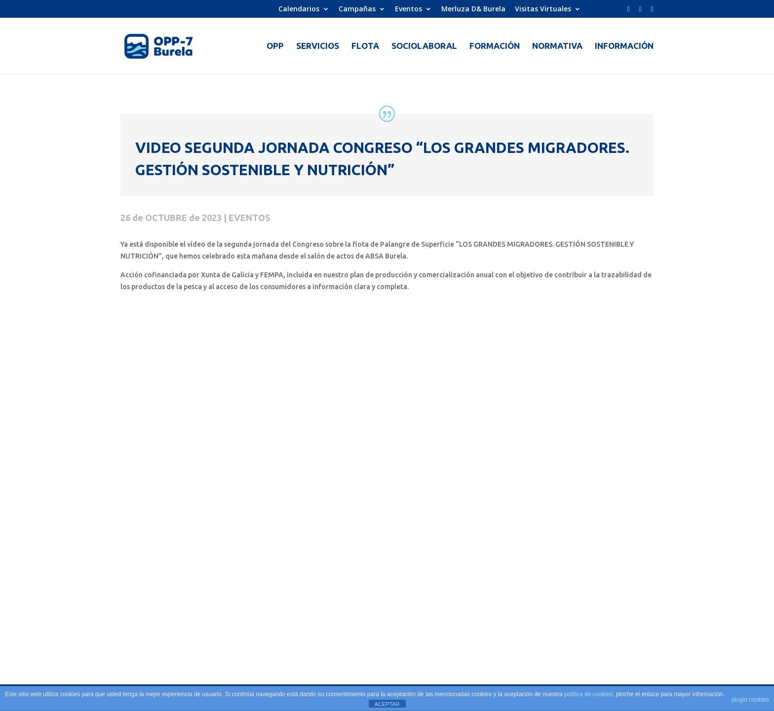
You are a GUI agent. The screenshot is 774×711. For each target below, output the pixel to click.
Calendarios (298, 9)
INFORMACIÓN (624, 46)
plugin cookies (750, 699)
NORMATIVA (557, 46)
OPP (275, 46)
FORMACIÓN (494, 46)
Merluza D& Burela (473, 9)
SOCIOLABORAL (424, 46)
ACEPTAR (386, 704)
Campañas (357, 9)
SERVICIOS (317, 46)
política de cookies (588, 694)
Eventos (408, 9)
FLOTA (365, 46)
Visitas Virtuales (543, 9)
